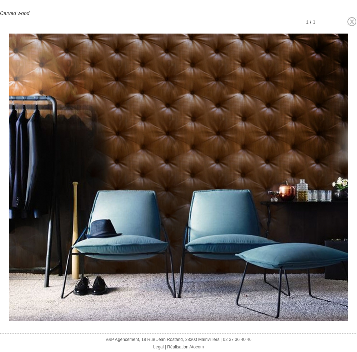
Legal (158, 347)
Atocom (196, 347)
